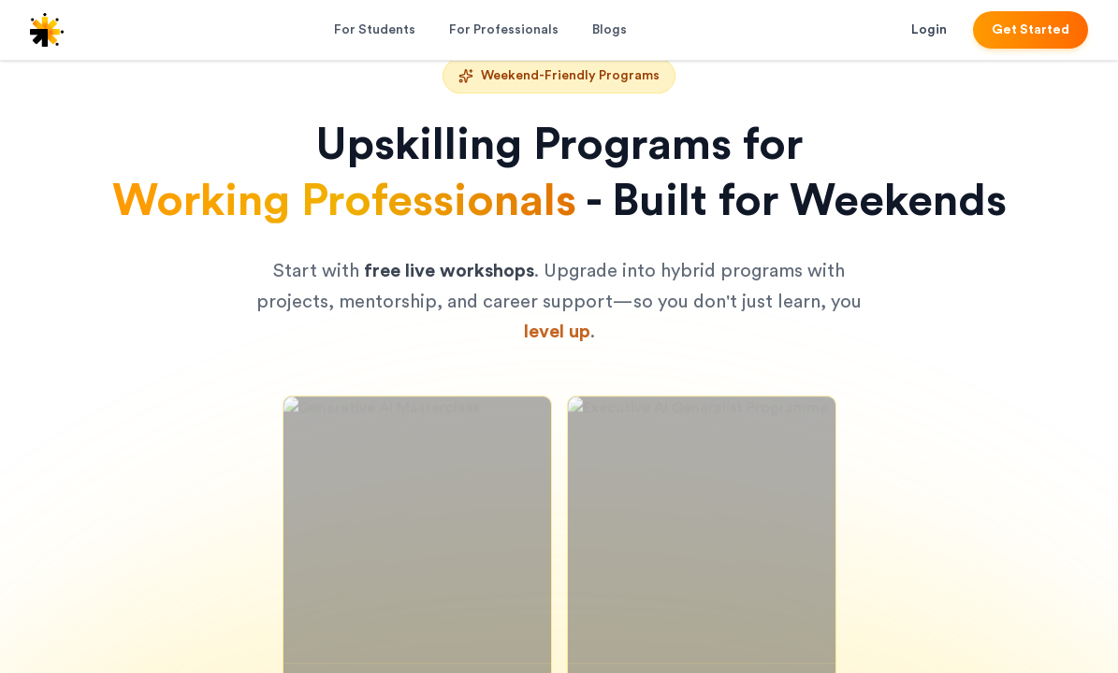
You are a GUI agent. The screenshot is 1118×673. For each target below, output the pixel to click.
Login (929, 29)
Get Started (1030, 29)
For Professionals (504, 29)
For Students (374, 29)
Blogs (609, 29)
